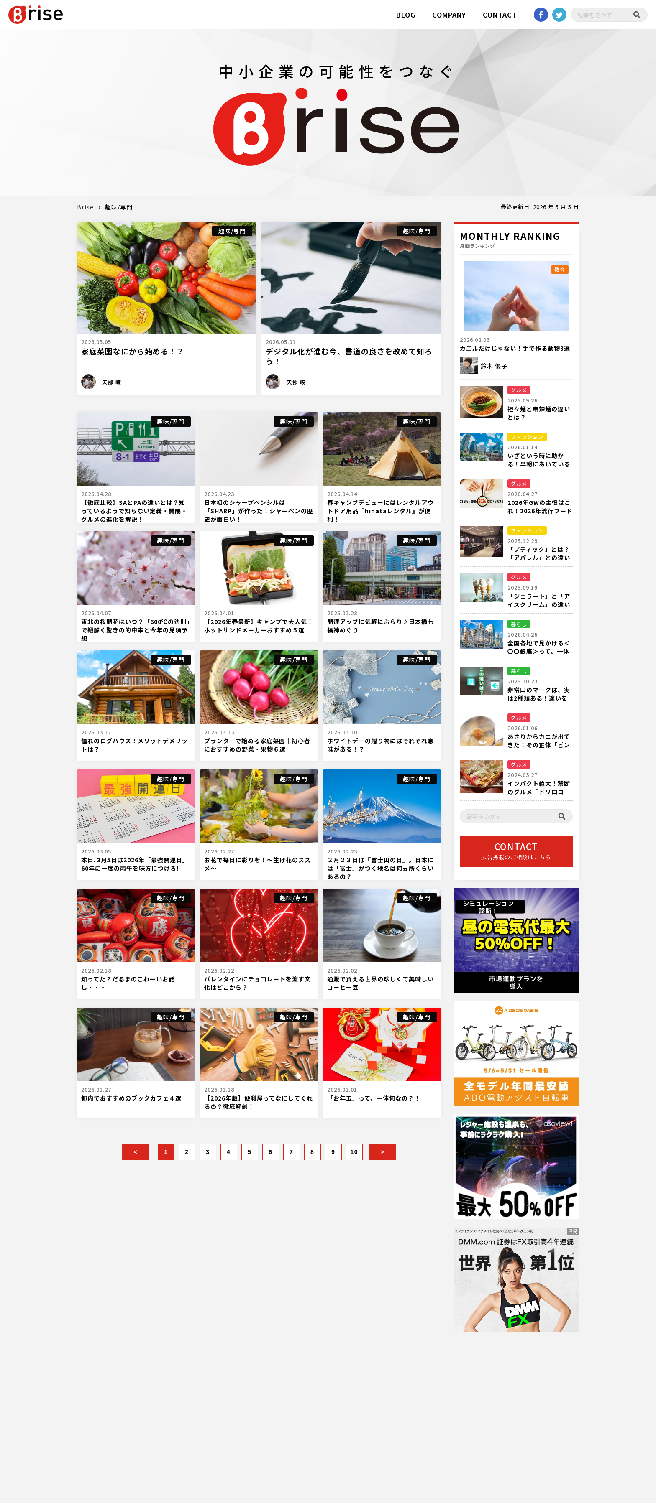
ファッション (527, 436)
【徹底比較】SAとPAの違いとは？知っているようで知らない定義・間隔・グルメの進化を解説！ (134, 510)
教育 (559, 269)
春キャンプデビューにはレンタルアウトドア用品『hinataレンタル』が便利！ (380, 510)
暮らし (519, 623)
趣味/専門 (232, 231)
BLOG (405, 15)
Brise (85, 207)
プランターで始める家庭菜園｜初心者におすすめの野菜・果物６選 (257, 744)
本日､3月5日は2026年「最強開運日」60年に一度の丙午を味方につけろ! (135, 864)
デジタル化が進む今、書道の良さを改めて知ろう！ (349, 356)
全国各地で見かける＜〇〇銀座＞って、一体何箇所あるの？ (538, 651)
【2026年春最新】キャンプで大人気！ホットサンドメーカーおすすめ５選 (258, 625)
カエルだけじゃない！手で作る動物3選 (515, 348)
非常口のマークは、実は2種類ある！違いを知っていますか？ (538, 698)
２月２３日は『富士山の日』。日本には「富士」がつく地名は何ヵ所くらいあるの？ (380, 868)
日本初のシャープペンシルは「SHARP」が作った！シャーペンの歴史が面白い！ (258, 510)
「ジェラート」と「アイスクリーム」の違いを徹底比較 (538, 604)
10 (354, 1152)
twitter (559, 15)
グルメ (519, 389)
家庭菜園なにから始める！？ (132, 351)
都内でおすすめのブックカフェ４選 (131, 1098)
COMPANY (449, 15)
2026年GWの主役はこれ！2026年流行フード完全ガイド (540, 510)
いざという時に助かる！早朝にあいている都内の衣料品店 (538, 463)
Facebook (541, 15)
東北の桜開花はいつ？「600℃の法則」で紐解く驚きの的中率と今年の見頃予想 (135, 629)
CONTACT (500, 15)
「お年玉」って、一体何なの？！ (373, 1098)
